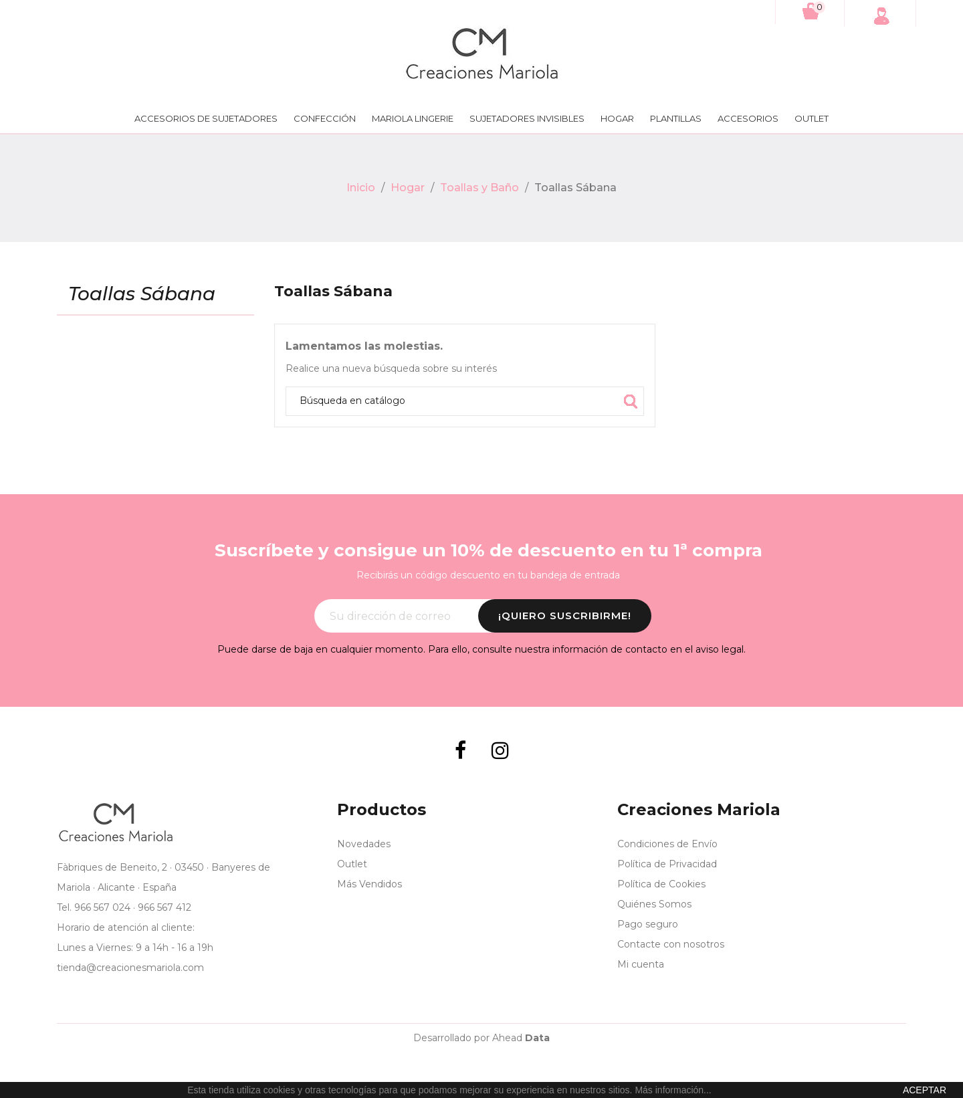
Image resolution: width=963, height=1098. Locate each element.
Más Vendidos (369, 884)
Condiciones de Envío (667, 844)
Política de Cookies (661, 884)
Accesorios (748, 118)
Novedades (364, 844)
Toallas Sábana (141, 294)
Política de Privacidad (667, 864)
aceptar (924, 1090)
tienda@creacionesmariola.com (130, 968)
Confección (325, 118)
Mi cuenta (640, 964)
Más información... (673, 1090)
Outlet (811, 118)
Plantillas (676, 118)
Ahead (521, 1038)
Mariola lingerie (412, 118)
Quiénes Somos (654, 904)
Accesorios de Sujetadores (206, 118)
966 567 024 (102, 907)
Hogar (617, 118)
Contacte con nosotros (670, 944)
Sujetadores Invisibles (526, 118)
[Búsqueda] (465, 401)
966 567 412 (164, 907)
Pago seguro (647, 924)
